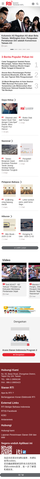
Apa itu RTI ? (7, 393)
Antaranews (7, 419)
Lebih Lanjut (20, 248)
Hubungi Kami (10, 369)
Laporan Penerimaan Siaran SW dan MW (18, 436)
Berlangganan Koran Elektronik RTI (18, 397)
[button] (12, 49)
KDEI (3, 415)
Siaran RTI (7, 387)
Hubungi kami (7, 430)
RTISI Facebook (9, 411)
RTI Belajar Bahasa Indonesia (15, 407)
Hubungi (6, 425)
